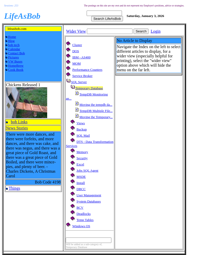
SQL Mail (83, 135)
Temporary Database (89, 88)
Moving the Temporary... (96, 117)
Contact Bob (16, 53)
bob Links (19, 122)
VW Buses (15, 61)
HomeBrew (15, 65)
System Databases (89, 201)
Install (81, 183)
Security (82, 158)
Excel (80, 164)
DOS (75, 51)
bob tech (13, 45)
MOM (76, 63)
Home (12, 37)
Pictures (13, 57)
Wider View (76, 31)
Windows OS (81, 226)
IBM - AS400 (81, 57)
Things (14, 188)
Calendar (14, 49)
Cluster (77, 45)
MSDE (81, 177)
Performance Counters (87, 70)
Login (155, 31)
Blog (11, 41)
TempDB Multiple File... (96, 111)
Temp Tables (85, 220)
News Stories (17, 128)
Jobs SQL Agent (87, 170)
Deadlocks (84, 214)
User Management (89, 195)
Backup (82, 129)
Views (81, 123)
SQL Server (79, 82)
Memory (82, 152)
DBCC (81, 189)
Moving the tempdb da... (95, 105)
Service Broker (82, 76)
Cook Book (15, 70)
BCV (80, 207)
